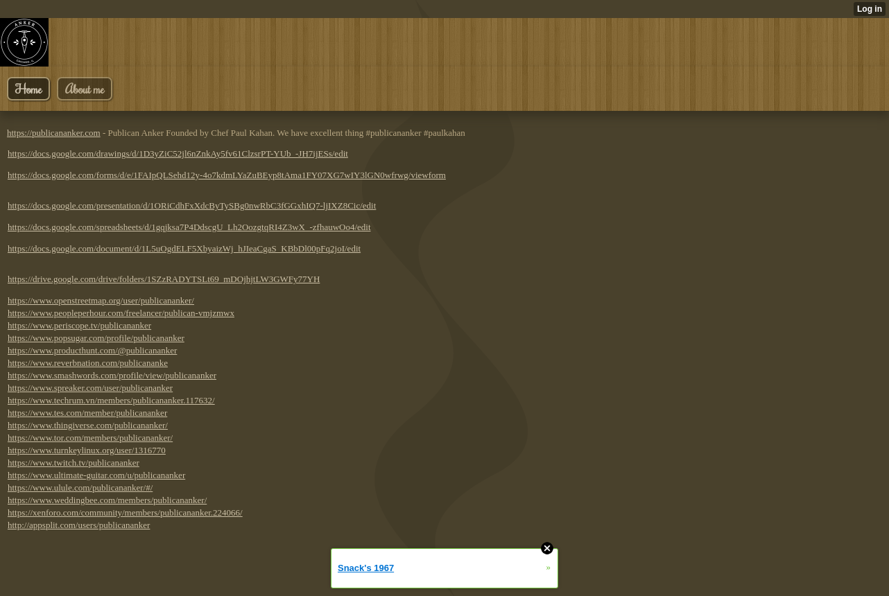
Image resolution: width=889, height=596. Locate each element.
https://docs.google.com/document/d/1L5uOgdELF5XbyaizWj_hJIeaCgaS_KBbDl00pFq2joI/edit (184, 248)
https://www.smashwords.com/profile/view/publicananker (112, 375)
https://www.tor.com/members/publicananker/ (90, 437)
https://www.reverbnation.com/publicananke (88, 363)
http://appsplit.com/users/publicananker (79, 525)
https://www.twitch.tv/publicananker (73, 462)
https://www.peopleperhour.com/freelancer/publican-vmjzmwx (121, 313)
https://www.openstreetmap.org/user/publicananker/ (101, 300)
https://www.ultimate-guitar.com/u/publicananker (96, 475)
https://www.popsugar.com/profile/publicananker (96, 338)
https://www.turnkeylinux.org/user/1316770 (87, 450)
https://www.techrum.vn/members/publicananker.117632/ (111, 400)
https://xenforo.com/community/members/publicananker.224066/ (125, 512)
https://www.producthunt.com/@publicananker (92, 350)
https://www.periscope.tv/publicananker (79, 325)
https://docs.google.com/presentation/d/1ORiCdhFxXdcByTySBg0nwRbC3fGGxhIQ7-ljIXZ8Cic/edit (192, 205)
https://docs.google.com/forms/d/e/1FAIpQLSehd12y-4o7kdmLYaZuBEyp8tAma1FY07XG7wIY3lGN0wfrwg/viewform (227, 175)
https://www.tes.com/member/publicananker (87, 412)
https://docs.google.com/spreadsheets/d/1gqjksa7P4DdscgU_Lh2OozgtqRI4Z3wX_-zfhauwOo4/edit (189, 227)
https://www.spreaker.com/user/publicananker (90, 388)
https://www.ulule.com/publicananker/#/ (80, 487)
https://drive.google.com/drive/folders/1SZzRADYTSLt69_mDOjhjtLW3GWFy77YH (164, 279)
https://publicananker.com (54, 133)
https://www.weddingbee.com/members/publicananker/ (107, 500)
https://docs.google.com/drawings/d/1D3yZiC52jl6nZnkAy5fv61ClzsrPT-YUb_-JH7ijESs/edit (178, 153)
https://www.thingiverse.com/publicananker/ (88, 425)
